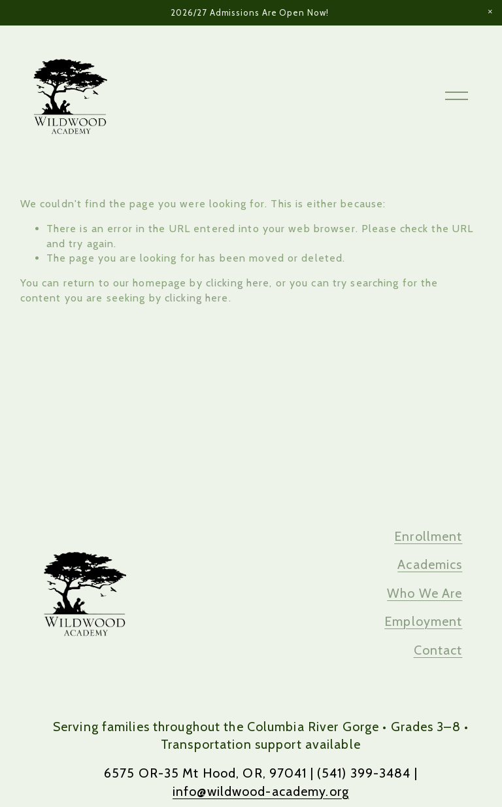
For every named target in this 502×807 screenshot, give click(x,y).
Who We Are (424, 593)
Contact (438, 650)
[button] (490, 12)
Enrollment (428, 536)
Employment (423, 621)
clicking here (238, 283)
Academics (429, 564)
